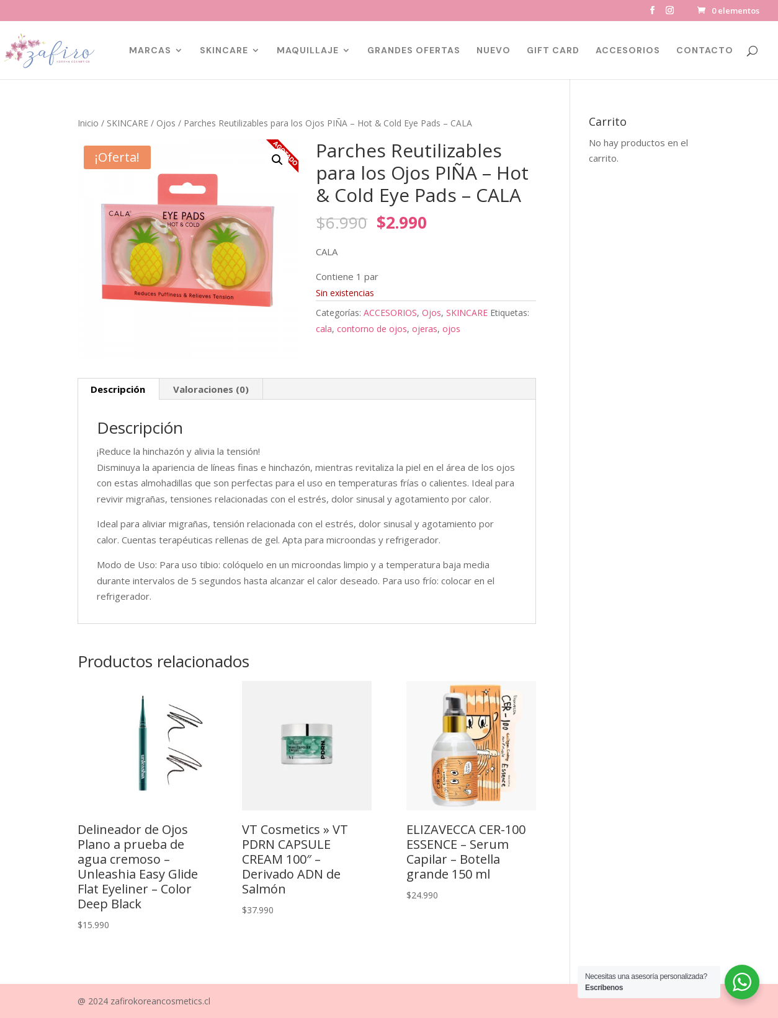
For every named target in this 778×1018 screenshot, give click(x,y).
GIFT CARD (553, 51)
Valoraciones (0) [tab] (211, 389)
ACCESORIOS (628, 51)
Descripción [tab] (118, 389)
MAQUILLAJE (308, 51)
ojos (451, 329)
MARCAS (150, 51)
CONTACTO (704, 51)
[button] (277, 160)
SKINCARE (224, 51)
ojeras (424, 329)
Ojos (166, 123)
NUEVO (493, 51)
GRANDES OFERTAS (413, 51)
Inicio (88, 123)
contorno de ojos (372, 329)
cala (324, 329)
